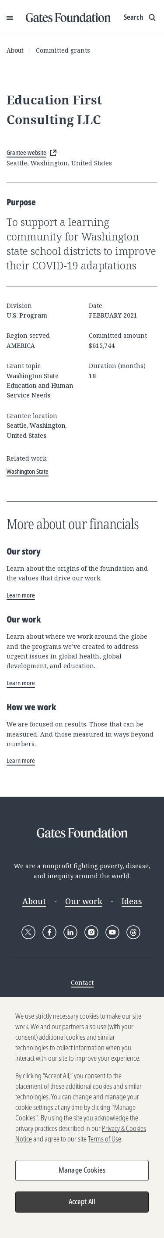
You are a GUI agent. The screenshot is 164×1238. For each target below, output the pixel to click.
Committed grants (63, 50)
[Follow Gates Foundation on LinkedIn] (70, 932)
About (15, 50)
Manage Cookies (82, 1174)
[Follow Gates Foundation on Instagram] (91, 932)
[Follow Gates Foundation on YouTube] (112, 932)
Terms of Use (104, 1143)
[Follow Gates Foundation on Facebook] (49, 932)
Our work (83, 901)
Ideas (132, 901)
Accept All (82, 1206)
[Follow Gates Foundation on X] (28, 932)
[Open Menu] (10, 17)
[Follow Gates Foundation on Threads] (133, 932)
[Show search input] (140, 17)
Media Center (82, 999)
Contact (82, 982)
